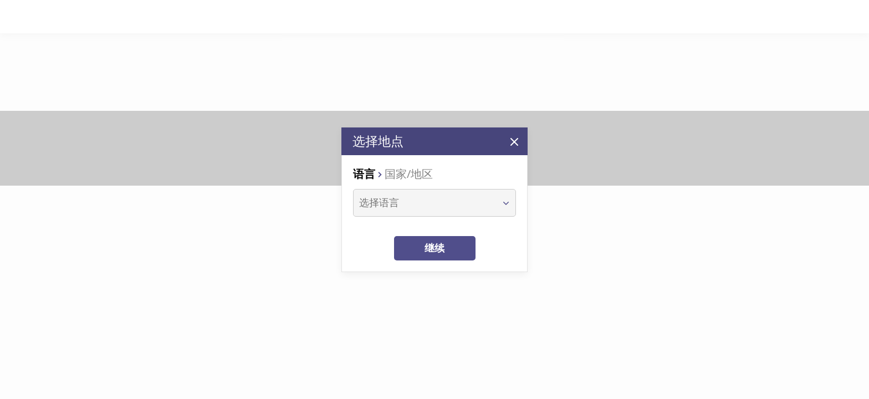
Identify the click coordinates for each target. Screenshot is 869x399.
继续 (434, 248)
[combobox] (424, 203)
